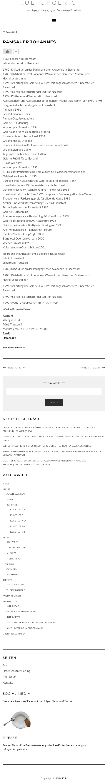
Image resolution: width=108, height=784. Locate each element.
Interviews (13, 617)
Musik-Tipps (13, 558)
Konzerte (12, 542)
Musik (6, 537)
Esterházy (12, 605)
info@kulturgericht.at (15, 749)
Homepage (9, 337)
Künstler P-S (20, 347)
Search (54, 402)
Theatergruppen (16, 590)
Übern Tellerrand (14, 633)
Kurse (10, 499)
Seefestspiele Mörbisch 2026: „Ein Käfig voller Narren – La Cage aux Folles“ (47, 445)
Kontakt (8, 682)
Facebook (32, 701)
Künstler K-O (18, 520)
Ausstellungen (15, 493)
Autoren (11, 568)
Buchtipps (12, 574)
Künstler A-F (17, 509)
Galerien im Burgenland (21, 611)
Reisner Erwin (17, 367)
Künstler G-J (17, 515)
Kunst (6, 489)
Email (6, 333)
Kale (64, 778)
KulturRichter (12, 595)
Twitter (68, 701)
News (6, 483)
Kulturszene (10, 601)
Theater (7, 580)
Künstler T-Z (17, 531)
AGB (6, 665)
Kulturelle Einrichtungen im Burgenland (31, 622)
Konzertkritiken (16, 547)
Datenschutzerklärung (16, 670)
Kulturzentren (15, 584)
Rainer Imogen (90, 367)
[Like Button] (7, 51)
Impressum (9, 676)
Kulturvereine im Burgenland (24, 628)
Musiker (11, 553)
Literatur (8, 564)
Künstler (12, 505)
